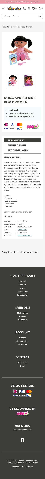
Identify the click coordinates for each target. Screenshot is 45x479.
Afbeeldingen (17, 145)
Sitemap (35, 463)
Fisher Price (22, 230)
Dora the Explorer (25, 235)
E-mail (22, 366)
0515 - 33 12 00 (22, 363)
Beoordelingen (18, 150)
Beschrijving (16, 140)
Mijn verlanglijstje (22, 341)
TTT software (27, 466)
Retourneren (22, 320)
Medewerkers (22, 313)
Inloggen (22, 338)
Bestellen (22, 281)
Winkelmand (22, 344)
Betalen (22, 288)
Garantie (22, 316)
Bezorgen (22, 285)
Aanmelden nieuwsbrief (22, 430)
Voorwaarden (23, 291)
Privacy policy (22, 295)
